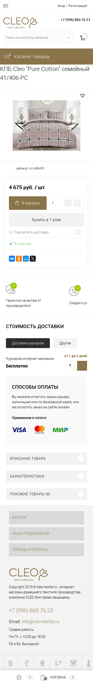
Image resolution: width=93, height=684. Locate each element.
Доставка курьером (28, 343)
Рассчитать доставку (29, 232)
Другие (65, 343)
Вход (61, 6)
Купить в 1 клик (46, 219)
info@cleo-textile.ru (40, 621)
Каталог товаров (26, 56)
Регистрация (77, 6)
